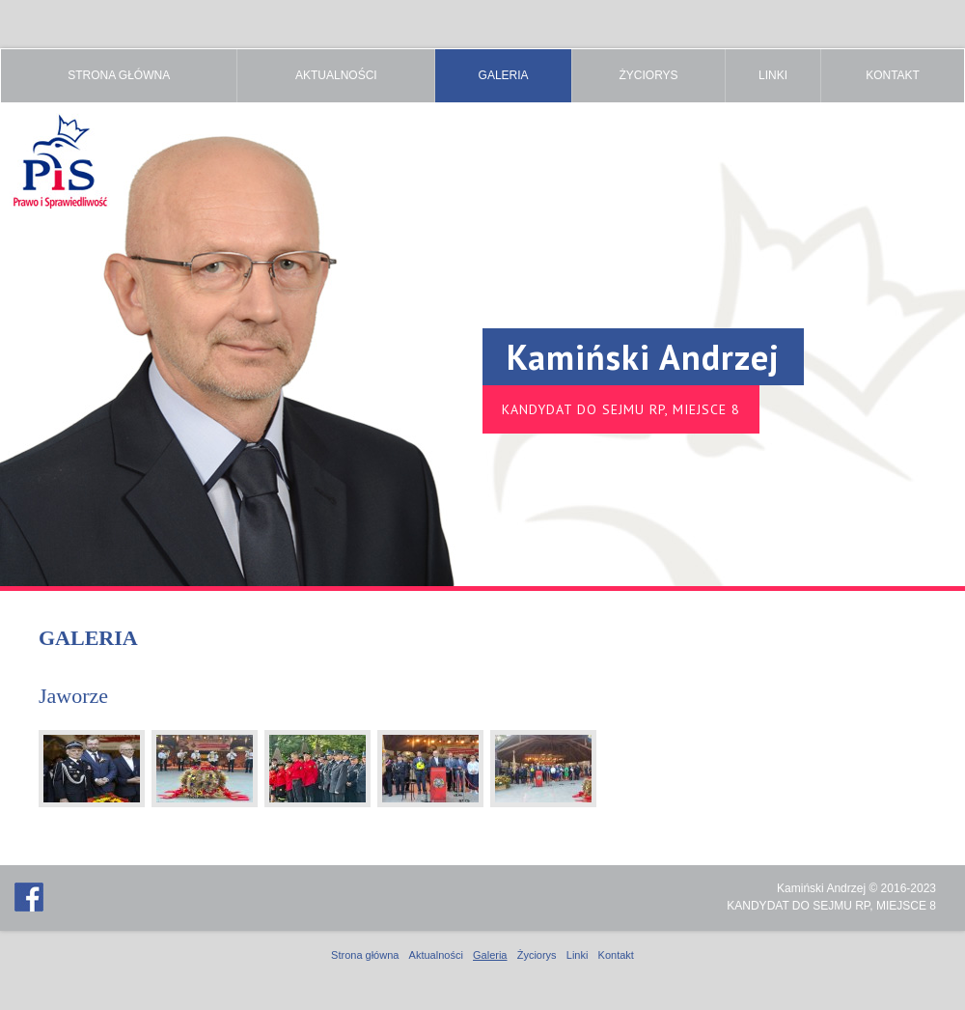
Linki (772, 75)
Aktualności (336, 75)
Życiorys (648, 75)
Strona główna (119, 75)
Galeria (504, 75)
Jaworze (73, 696)
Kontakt (893, 75)
